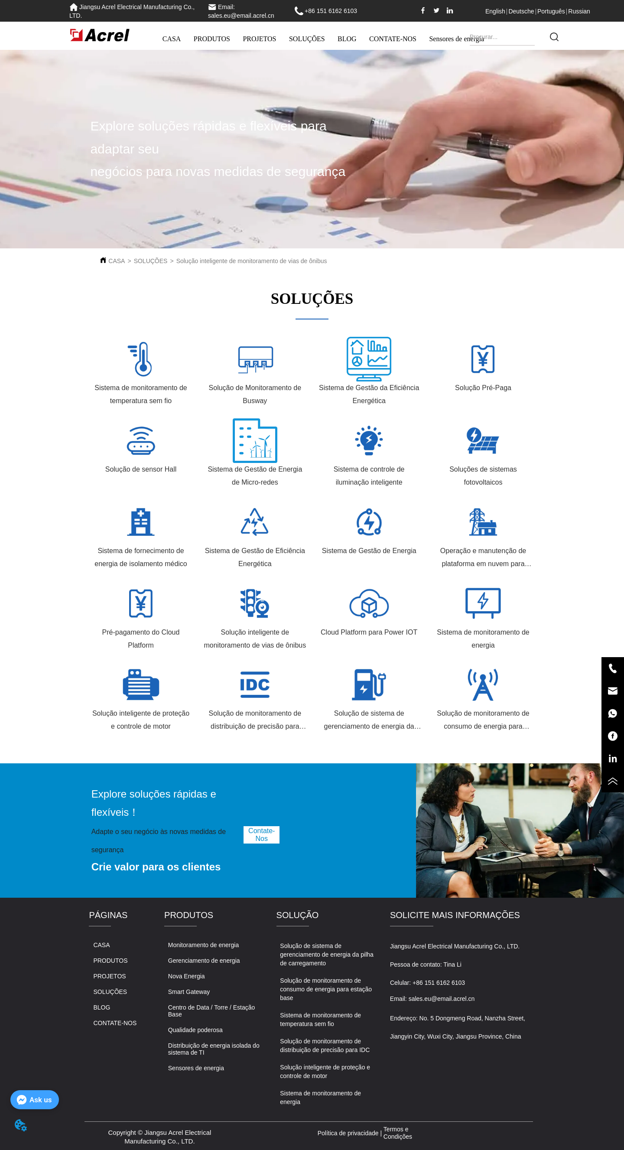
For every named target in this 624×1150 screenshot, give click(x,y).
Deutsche (521, 11)
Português (551, 11)
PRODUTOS (212, 38)
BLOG (347, 38)
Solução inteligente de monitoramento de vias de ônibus (251, 260)
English (495, 11)
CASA (171, 38)
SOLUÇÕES (307, 38)
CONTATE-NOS (392, 38)
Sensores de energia (456, 38)
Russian (579, 11)
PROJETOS (259, 38)
